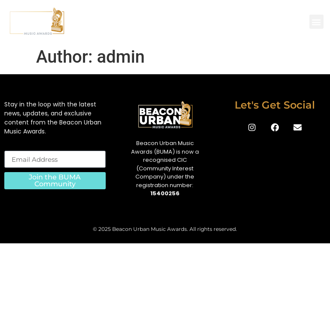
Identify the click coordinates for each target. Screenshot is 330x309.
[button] (316, 22)
